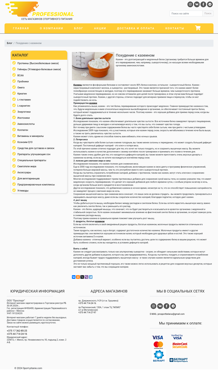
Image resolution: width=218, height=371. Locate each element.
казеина (93, 103)
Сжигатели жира (26, 166)
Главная (21, 28)
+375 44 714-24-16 (17, 334)
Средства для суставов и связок (35, 148)
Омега (21, 87)
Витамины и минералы (30, 136)
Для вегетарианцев (28, 178)
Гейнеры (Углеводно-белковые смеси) (39, 69)
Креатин (22, 93)
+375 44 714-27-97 (87, 312)
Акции (100, 28)
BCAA (20, 75)
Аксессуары (24, 172)
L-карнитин (23, 105)
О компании (51, 28)
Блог (78, 28)
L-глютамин (24, 99)
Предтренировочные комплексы (36, 184)
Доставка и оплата (136, 28)
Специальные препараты (31, 160)
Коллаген (22, 130)
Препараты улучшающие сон (33, 154)
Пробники (23, 81)
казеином (100, 221)
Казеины (77, 85)
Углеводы (22, 190)
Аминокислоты (26, 124)
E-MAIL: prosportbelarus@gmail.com (167, 314)
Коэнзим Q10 (24, 142)
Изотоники (23, 117)
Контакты (174, 28)
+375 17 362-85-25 (17, 331)
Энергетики (24, 111)
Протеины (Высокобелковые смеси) (38, 63)
